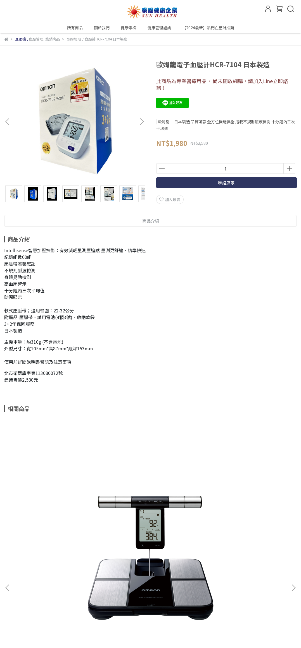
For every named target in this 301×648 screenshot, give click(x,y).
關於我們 (102, 27)
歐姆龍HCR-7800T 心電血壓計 (233, 525)
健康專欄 (128, 27)
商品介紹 (150, 221)
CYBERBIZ (125, 634)
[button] (141, 121)
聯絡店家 (226, 183)
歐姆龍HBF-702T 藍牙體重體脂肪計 (51, 525)
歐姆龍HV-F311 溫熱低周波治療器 (143, 525)
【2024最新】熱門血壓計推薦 (208, 27)
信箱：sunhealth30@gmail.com (33, 613)
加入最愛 (170, 199)
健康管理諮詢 (159, 27)
